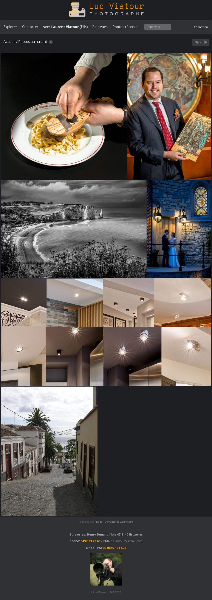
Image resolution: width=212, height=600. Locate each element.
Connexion (201, 27)
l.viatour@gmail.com (127, 541)
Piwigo (98, 521)
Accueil (9, 41)
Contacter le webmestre (119, 521)
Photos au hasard (32, 41)
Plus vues (100, 26)
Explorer (10, 26)
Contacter (30, 26)
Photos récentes (126, 26)
